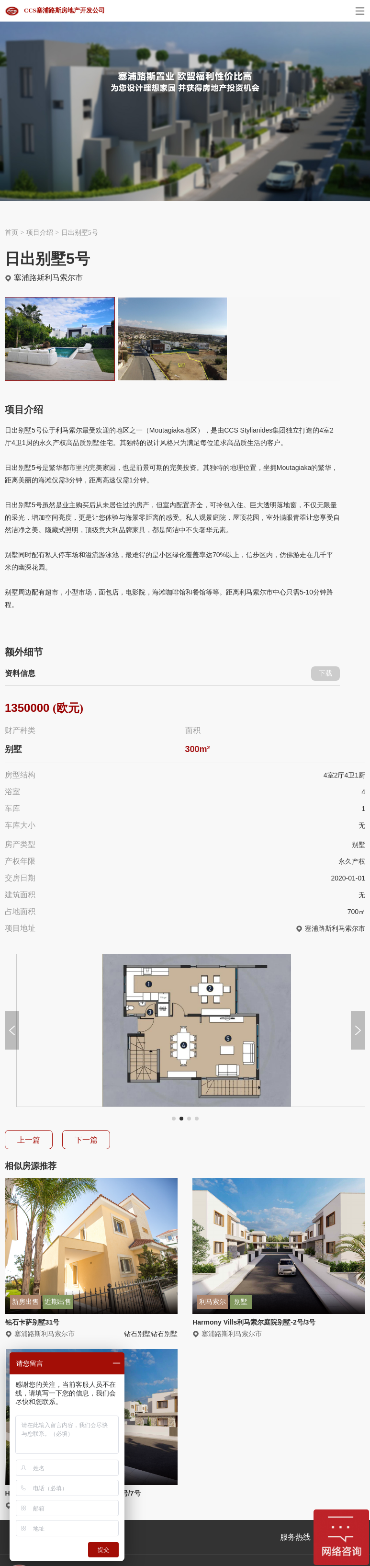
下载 (325, 673)
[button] (174, 1118)
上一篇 (28, 1140)
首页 (11, 232)
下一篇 (86, 1140)
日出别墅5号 (79, 232)
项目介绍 (39, 232)
